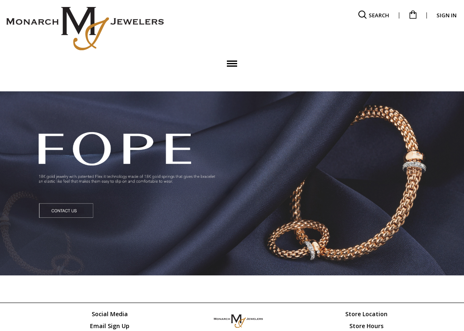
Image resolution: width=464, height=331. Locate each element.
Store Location (366, 314)
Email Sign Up (109, 326)
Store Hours (366, 326)
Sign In (446, 15)
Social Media (110, 314)
